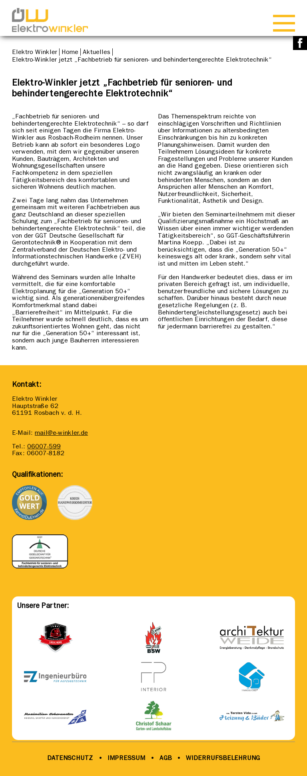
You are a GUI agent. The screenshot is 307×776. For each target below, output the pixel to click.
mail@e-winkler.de (61, 432)
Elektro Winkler (34, 52)
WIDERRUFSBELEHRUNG (223, 758)
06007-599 (44, 446)
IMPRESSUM (127, 758)
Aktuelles (96, 52)
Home (70, 52)
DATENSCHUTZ (70, 758)
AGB (164, 758)
